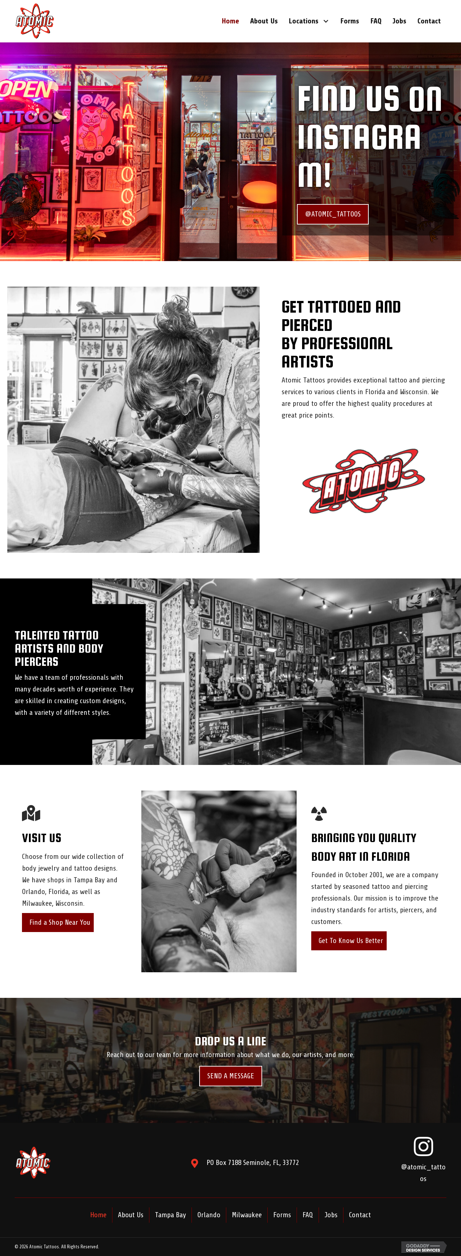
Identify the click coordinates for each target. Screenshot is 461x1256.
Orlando (208, 1215)
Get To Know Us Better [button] (351, 940)
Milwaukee (247, 1215)
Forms (282, 1215)
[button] (325, 21)
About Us (131, 1215)
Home (98, 1215)
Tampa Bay (170, 1215)
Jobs (331, 1215)
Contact (360, 1215)
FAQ (307, 1215)
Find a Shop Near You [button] (59, 922)
